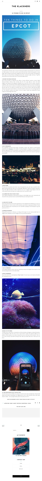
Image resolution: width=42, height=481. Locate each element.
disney (11, 403)
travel (29, 403)
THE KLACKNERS (21, 7)
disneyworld (24, 403)
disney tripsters (17, 403)
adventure (6, 403)
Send (21, 476)
